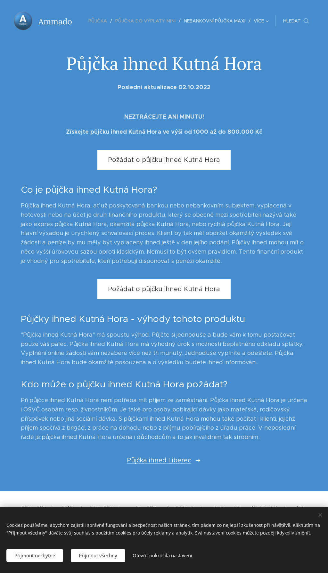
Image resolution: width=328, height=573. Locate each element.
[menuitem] (101, 21)
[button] (296, 21)
